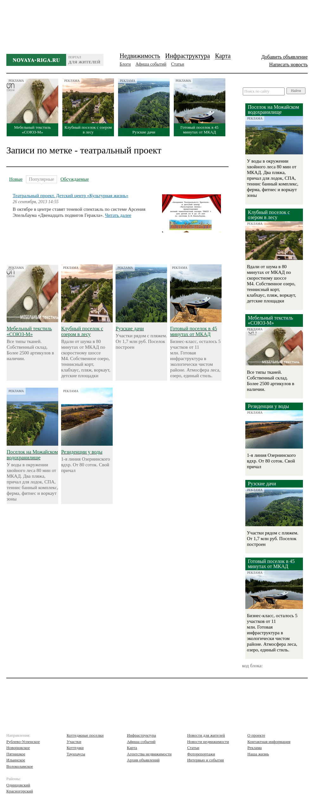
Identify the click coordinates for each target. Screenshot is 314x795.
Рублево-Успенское (23, 741)
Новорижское (18, 747)
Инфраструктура (187, 55)
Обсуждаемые (74, 179)
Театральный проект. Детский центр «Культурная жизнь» (70, 195)
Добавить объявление (284, 57)
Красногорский (19, 791)
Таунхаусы (75, 754)
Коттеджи (75, 747)
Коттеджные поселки (85, 735)
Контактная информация (269, 741)
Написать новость (288, 64)
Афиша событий (150, 64)
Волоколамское (19, 766)
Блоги (125, 64)
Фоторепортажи (201, 754)
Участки (73, 741)
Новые (15, 179)
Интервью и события (205, 760)
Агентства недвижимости (149, 754)
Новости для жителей (206, 735)
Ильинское (15, 760)
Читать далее (118, 215)
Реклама (255, 747)
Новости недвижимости (208, 741)
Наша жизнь (258, 754)
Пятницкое (15, 754)
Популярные (41, 180)
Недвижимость (140, 55)
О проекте (256, 735)
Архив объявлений (143, 760)
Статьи (177, 64)
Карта (223, 55)
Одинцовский (18, 785)
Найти (296, 90)
